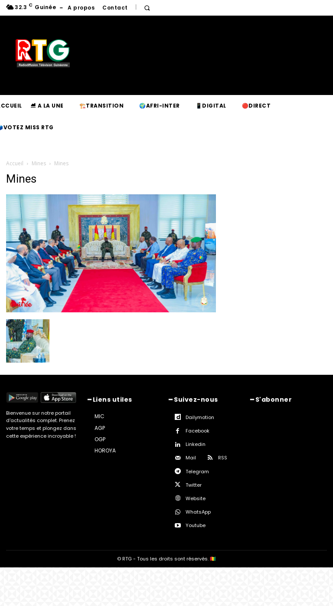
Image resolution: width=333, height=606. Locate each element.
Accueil (14, 163)
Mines (39, 163)
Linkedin (196, 444)
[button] (147, 8)
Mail (191, 457)
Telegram (197, 471)
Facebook (197, 430)
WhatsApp (198, 511)
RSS (222, 457)
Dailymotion (200, 417)
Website (196, 498)
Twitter (194, 485)
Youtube (196, 525)
